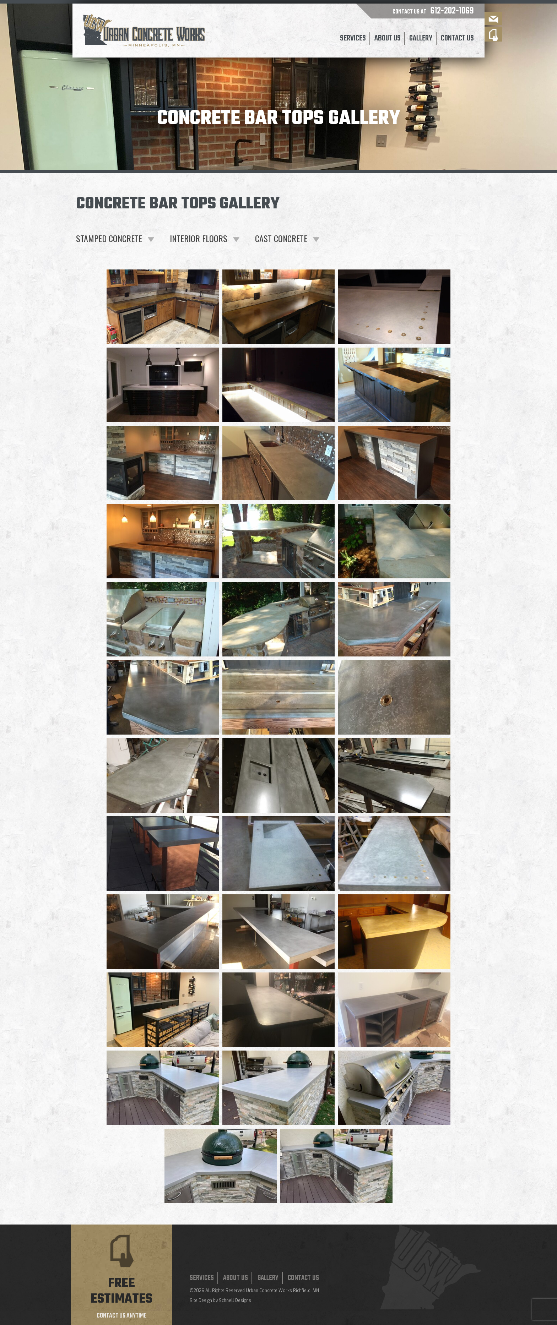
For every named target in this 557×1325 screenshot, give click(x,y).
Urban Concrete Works (269, 1290)
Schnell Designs (235, 1300)
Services (353, 38)
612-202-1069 (452, 11)
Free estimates (121, 1291)
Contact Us (457, 38)
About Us (387, 38)
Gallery (420, 38)
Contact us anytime (121, 1316)
